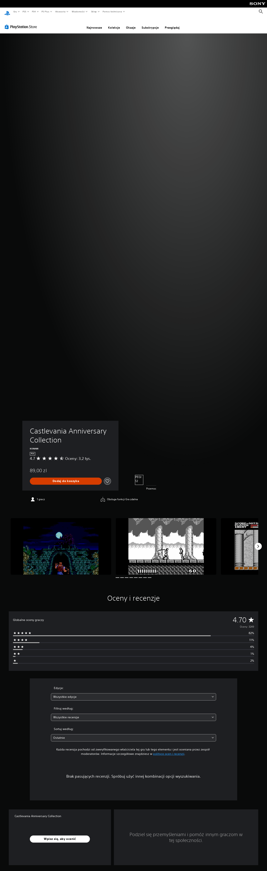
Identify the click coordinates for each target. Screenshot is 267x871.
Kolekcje (114, 23)
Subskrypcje (150, 23)
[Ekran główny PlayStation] (7, 12)
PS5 (24, 11)
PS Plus (45, 11)
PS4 (34, 11)
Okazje (131, 23)
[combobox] (133, 693)
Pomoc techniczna (112, 11)
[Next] (258, 542)
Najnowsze (94, 23)
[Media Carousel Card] (61, 542)
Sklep (94, 11)
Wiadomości (78, 11)
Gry (15, 11)
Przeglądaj (172, 23)
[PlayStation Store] (21, 22)
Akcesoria (60, 11)
